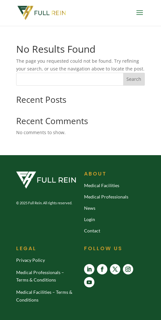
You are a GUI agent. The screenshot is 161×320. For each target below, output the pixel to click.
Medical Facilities (101, 185)
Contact (92, 230)
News (89, 208)
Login (89, 219)
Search (133, 79)
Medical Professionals (106, 196)
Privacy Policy (30, 260)
